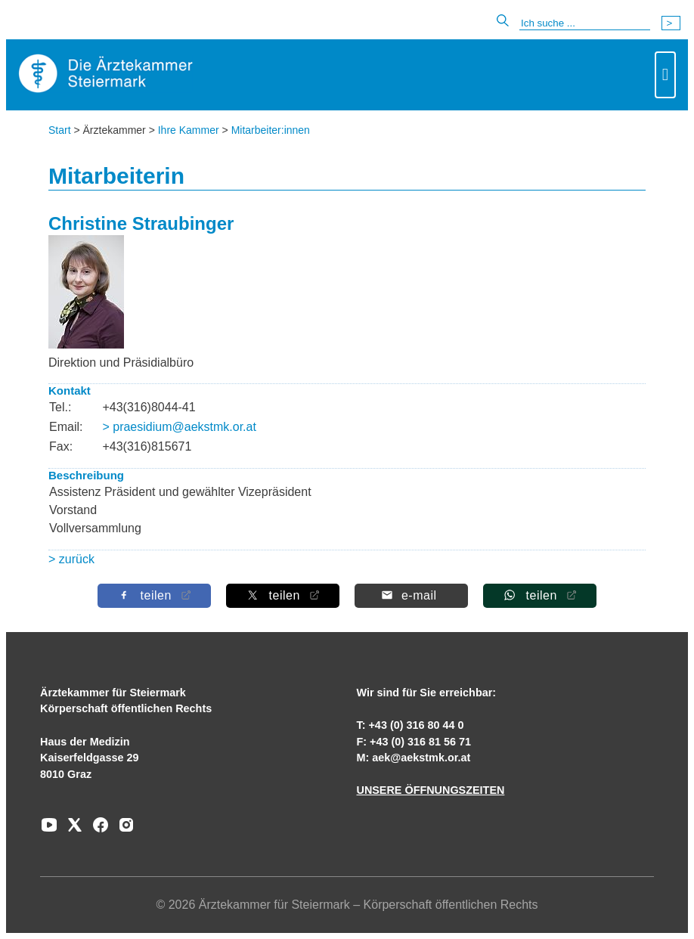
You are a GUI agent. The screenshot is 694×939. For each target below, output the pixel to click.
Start (59, 130)
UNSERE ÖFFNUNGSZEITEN (430, 790)
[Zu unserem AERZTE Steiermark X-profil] (71, 830)
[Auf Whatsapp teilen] (539, 595)
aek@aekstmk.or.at (421, 758)
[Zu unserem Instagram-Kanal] (122, 830)
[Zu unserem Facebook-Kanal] (97, 830)
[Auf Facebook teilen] (154, 595)
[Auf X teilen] (282, 595)
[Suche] (584, 23)
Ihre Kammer (188, 130)
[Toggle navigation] (665, 74)
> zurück (71, 559)
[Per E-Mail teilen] (411, 595)
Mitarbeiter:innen (270, 130)
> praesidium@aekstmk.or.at (179, 426)
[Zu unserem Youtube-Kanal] (49, 830)
